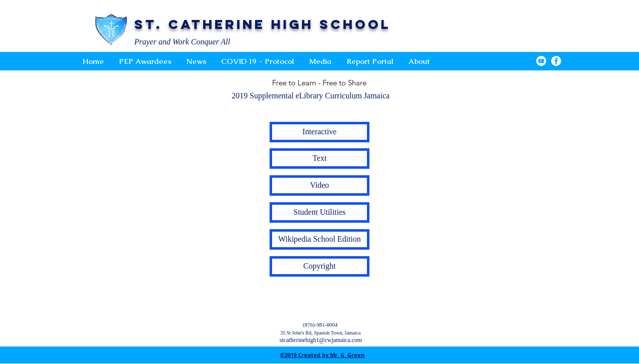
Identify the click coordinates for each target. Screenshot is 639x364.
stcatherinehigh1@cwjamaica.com (321, 340)
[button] (320, 61)
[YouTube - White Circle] (541, 61)
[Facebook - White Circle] (556, 61)
